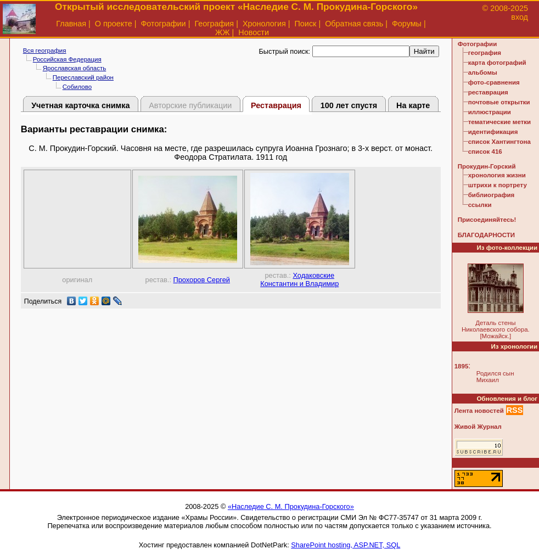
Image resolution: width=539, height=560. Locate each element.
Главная (71, 23)
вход (519, 17)
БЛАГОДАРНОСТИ (486, 235)
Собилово (77, 86)
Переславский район (83, 77)
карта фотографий (497, 62)
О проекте (113, 23)
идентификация (493, 131)
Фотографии (163, 23)
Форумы (407, 23)
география (484, 52)
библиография (491, 195)
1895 (461, 366)
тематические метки (499, 122)
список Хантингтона (499, 141)
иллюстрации (489, 112)
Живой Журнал (478, 426)
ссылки (480, 204)
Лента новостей (479, 410)
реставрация (488, 92)
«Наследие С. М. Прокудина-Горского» (291, 506)
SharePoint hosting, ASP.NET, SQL (345, 545)
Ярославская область (74, 68)
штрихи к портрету (497, 185)
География (214, 23)
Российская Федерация (67, 59)
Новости (253, 32)
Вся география (44, 50)
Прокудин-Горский (487, 166)
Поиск (306, 23)
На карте (413, 105)
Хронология (264, 23)
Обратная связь (354, 23)
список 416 (485, 151)
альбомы (482, 72)
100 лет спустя (349, 105)
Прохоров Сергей (201, 280)
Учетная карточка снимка (80, 105)
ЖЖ (222, 32)
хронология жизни (497, 175)
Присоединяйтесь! (487, 219)
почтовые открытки (499, 102)
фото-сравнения (494, 82)
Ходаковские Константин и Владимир (299, 279)
